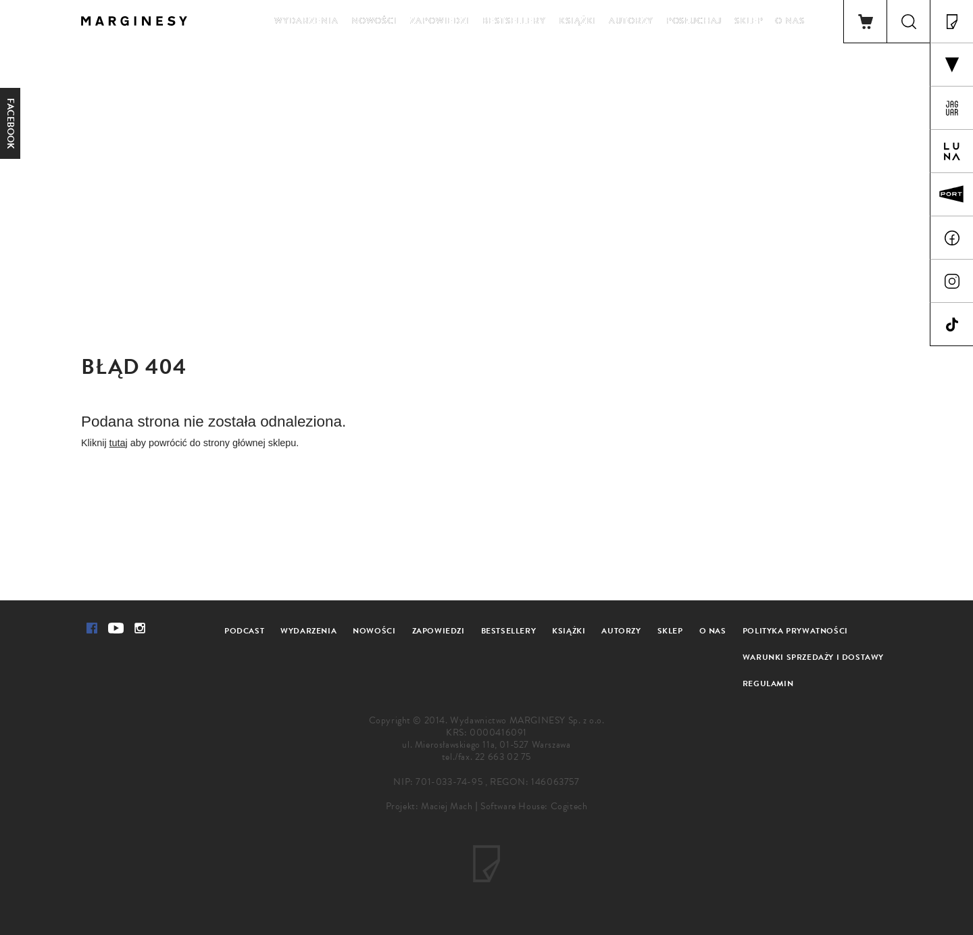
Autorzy (631, 21)
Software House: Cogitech (533, 806)
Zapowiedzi (440, 21)
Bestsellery (514, 21)
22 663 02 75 (503, 757)
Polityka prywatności (795, 631)
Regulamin (768, 683)
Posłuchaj (694, 21)
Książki (577, 21)
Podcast (244, 631)
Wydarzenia (306, 21)
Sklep (749, 21)
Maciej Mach (447, 806)
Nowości (374, 21)
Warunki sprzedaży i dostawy (813, 657)
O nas (790, 21)
